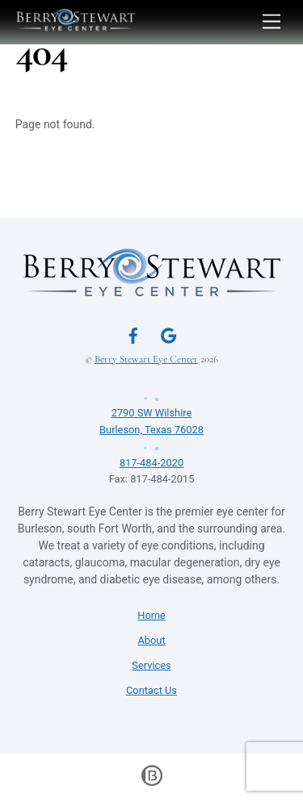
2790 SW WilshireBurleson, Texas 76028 (151, 412)
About (151, 640)
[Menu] (271, 22)
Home (151, 615)
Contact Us (151, 690)
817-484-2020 (151, 453)
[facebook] (133, 334)
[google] (169, 334)
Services (151, 665)
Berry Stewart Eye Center (146, 359)
